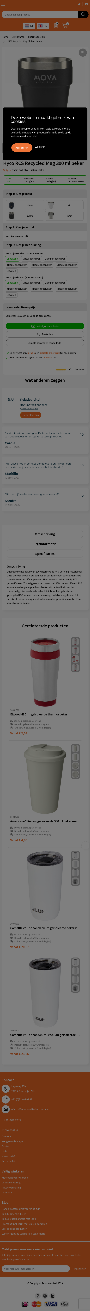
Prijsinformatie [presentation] (44, 543)
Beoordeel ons (31, 415)
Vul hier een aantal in (17, 236)
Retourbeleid (9, 1161)
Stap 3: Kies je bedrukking (23, 245)
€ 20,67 (19, 947)
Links (4, 1151)
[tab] (45, 534)
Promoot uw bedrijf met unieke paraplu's (24, 1223)
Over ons (6, 1136)
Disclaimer (7, 1192)
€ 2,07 (18, 733)
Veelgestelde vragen (13, 1141)
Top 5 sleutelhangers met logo (19, 1218)
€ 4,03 (18, 840)
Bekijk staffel (37, 170)
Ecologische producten (14, 1228)
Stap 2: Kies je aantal (20, 227)
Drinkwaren (18, 36)
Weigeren (40, 146)
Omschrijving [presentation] (45, 534)
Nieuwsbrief (8, 1156)
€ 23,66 (19, 1054)
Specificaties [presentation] (44, 553)
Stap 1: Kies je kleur (19, 194)
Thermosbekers (36, 36)
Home (5, 36)
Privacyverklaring (11, 1187)
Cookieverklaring (11, 1182)
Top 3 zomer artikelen (14, 1213)
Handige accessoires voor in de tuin (21, 1208)
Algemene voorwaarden (15, 1177)
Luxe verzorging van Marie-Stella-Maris (23, 1233)
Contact (6, 1146)
